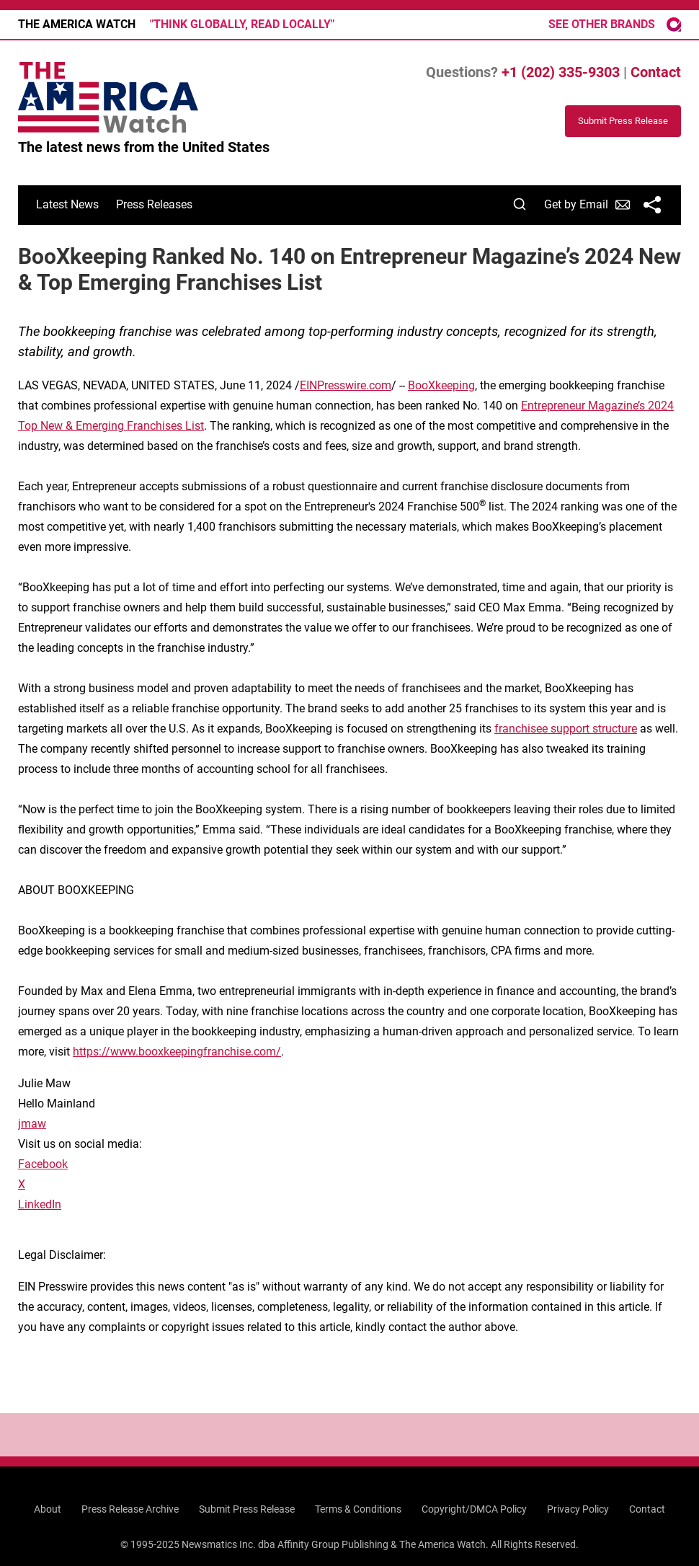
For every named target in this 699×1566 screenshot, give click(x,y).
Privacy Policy (578, 1509)
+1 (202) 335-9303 (561, 72)
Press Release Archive (130, 1509)
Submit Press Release (247, 1509)
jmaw (32, 1124)
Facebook (43, 1164)
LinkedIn (39, 1204)
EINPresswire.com (345, 385)
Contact (656, 72)
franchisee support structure (565, 728)
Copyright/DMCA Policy (474, 1509)
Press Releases (154, 204)
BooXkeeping (441, 385)
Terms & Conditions (358, 1509)
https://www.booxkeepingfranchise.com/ (177, 1051)
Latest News (67, 204)
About (47, 1509)
